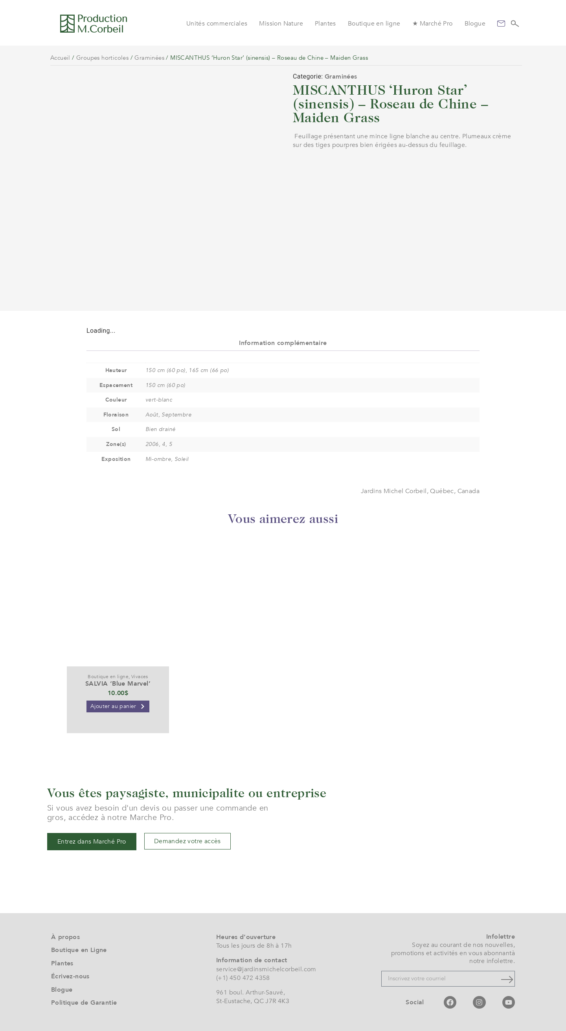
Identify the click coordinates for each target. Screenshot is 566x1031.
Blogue (475, 23)
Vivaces (139, 676)
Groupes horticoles (102, 58)
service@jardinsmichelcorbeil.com (266, 969)
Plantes (325, 23)
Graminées (149, 58)
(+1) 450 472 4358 (243, 978)
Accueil (60, 58)
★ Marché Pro (432, 23)
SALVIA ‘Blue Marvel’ (118, 683)
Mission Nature (281, 23)
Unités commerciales (217, 23)
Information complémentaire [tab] (283, 343)
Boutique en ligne (374, 23)
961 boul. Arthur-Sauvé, (250, 992)
